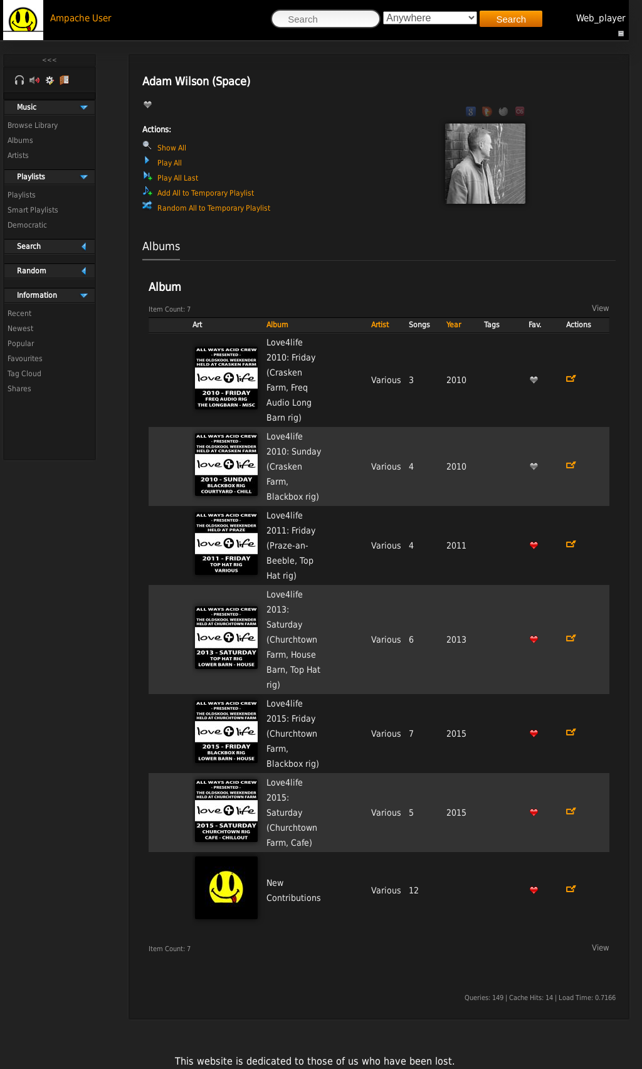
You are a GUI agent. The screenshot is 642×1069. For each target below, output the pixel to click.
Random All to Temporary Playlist (213, 208)
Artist (380, 324)
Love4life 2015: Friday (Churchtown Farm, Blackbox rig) (292, 733)
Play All (169, 163)
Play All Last (177, 178)
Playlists (22, 195)
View (600, 308)
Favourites (25, 358)
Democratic (27, 225)
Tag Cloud (24, 373)
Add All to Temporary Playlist (205, 193)
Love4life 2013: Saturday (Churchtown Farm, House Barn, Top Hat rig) (293, 639)
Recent (19, 313)
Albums (20, 140)
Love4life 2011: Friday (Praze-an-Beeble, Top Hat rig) (290, 545)
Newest (20, 328)
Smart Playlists (33, 210)
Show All (171, 148)
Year (453, 324)
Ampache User (81, 18)
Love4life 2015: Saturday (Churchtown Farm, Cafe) (291, 812)
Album (277, 324)
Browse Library (33, 125)
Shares (19, 388)
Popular (21, 343)
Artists (18, 155)
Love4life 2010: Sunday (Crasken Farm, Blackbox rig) (293, 466)
